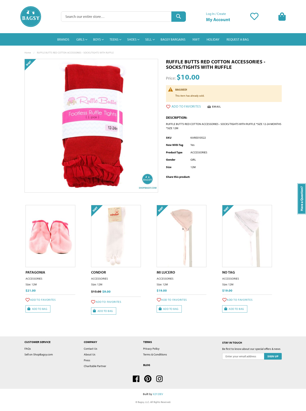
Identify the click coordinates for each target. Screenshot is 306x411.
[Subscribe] (273, 356)
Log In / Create (216, 14)
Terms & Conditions (155, 354)
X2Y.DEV (158, 394)
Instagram (159, 379)
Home (27, 52)
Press (87, 360)
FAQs (27, 348)
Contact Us (90, 348)
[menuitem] (63, 39)
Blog (146, 365)
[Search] (178, 16)
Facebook (136, 379)
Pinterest (147, 379)
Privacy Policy (151, 348)
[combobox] (123, 16)
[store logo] (30, 16)
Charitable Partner (95, 366)
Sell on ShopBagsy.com (38, 354)
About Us (89, 354)
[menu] (153, 39)
